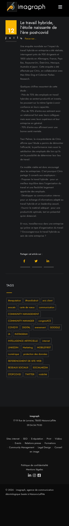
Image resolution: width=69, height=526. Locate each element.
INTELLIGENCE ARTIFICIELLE (23, 341)
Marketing (28, 347)
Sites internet (13, 438)
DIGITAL (26, 327)
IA (9, 334)
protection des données (35, 354)
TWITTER (29, 374)
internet (46, 341)
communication (46, 307)
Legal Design (44, 447)
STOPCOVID (14, 374)
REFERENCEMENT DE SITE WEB (24, 361)
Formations (50, 443)
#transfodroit (31, 300)
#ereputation (14, 300)
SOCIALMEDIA (40, 367)
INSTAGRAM (21, 334)
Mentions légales (34, 469)
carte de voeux (27, 307)
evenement (40, 327)
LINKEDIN (13, 347)
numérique (13, 354)
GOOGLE (55, 327)
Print (49, 438)
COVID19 (13, 327)
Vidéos (58, 438)
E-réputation (37, 438)
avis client (47, 300)
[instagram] (34, 475)
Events (18, 443)
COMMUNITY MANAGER (21, 321)
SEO (25, 438)
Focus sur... (30, 38)
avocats (11, 307)
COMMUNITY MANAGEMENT (23, 314)
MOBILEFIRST (44, 347)
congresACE (44, 321)
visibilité (43, 374)
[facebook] (39, 475)
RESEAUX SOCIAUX (18, 367)
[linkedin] (30, 475)
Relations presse (33, 443)
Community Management (21, 447)
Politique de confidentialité (34, 465)
